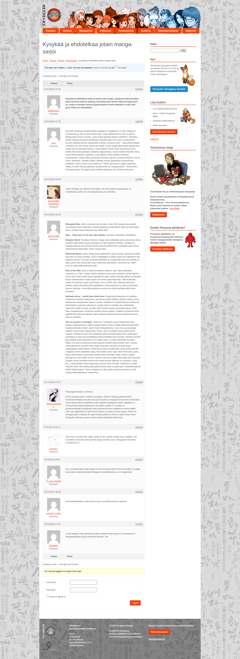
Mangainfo (85, 30)
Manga (61, 61)
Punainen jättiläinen (162, 249)
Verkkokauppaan (159, 632)
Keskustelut (126, 30)
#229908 (139, 382)
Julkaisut (105, 30)
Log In (135, 603)
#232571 (139, 524)
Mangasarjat (71, 61)
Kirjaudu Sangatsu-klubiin (169, 89)
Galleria (146, 30)
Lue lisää (174, 208)
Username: (51, 582)
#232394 (139, 492)
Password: (51, 590)
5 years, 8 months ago (102, 68)
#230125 (139, 427)
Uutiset (67, 30)
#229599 (139, 121)
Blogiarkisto (158, 214)
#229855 (139, 214)
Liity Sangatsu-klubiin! (163, 132)
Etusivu (50, 30)
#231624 (139, 459)
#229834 (139, 179)
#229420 (139, 89)
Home (45, 61)
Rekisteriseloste (168, 30)
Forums (53, 61)
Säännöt (191, 30)
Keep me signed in (57, 597)
